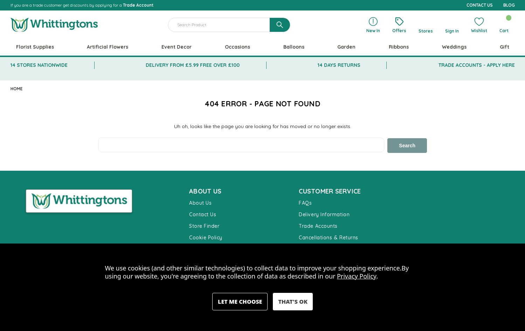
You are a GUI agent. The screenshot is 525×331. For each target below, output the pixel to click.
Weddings (454, 47)
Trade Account (138, 5)
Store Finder (204, 225)
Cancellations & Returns (328, 237)
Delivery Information (324, 214)
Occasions (237, 47)
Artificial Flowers (107, 47)
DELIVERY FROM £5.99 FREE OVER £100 (193, 65)
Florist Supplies (35, 47)
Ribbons (399, 47)
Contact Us (202, 214)
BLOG (509, 5)
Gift (504, 47)
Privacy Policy (356, 276)
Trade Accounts (318, 225)
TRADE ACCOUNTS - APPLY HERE (476, 65)
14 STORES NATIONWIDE (39, 65)
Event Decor (176, 47)
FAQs (305, 202)
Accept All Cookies (292, 301)
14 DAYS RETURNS (339, 65)
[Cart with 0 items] (504, 25)
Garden (346, 47)
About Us (200, 202)
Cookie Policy (205, 237)
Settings (240, 301)
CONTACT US (480, 5)
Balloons (293, 47)
